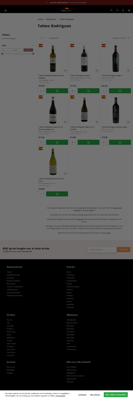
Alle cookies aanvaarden (116, 395)
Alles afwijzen (95, 395)
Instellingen (82, 395)
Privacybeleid (60, 396)
